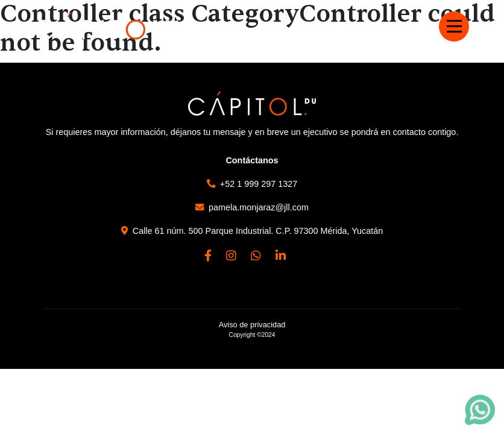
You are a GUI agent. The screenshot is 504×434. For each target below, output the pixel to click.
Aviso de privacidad (252, 324)
